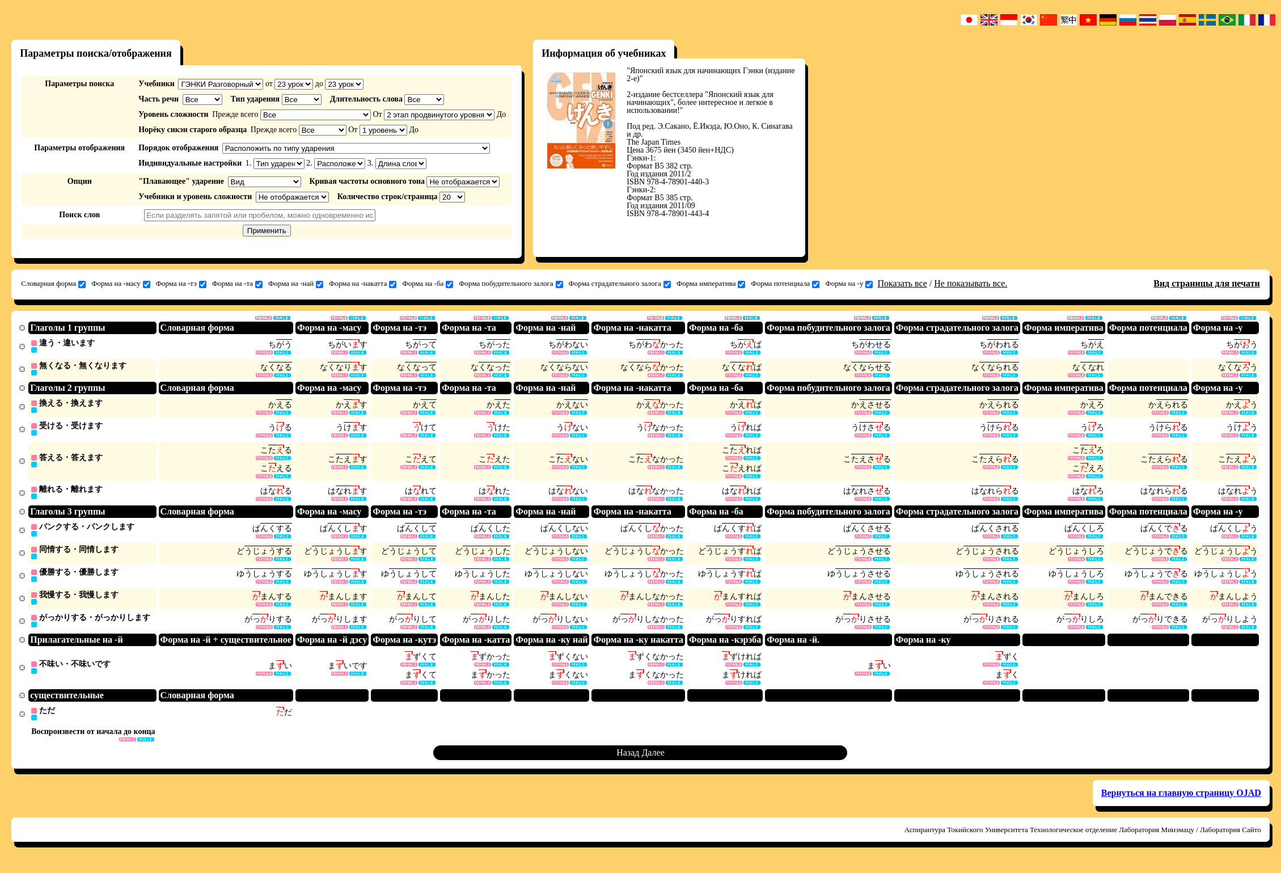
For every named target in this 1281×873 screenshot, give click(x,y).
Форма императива (711, 283)
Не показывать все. (970, 283)
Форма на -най (295, 283)
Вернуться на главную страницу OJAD (1181, 801)
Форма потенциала (785, 283)
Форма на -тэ (181, 283)
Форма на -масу (120, 283)
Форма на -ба (427, 283)
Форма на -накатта (362, 283)
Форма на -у (849, 283)
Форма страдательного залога (620, 283)
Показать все (902, 283)
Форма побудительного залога (511, 283)
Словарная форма (53, 283)
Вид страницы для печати (1206, 283)
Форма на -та (237, 283)
